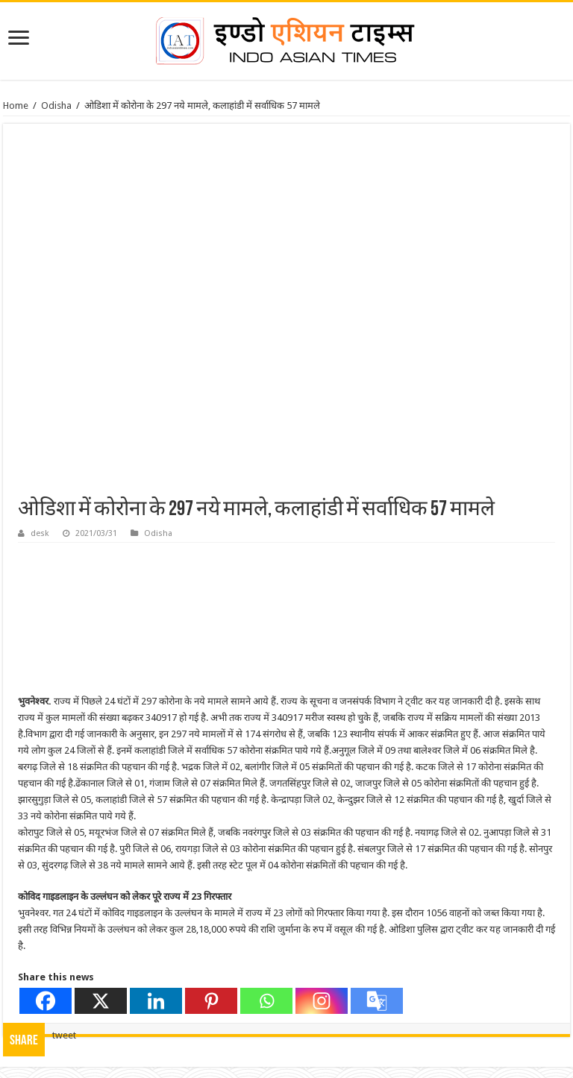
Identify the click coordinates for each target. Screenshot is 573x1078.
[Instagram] (321, 1001)
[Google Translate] (377, 1001)
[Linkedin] (156, 1001)
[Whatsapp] (266, 1001)
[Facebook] (45, 1001)
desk (40, 533)
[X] (101, 1001)
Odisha (56, 105)
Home (15, 105)
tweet (64, 1035)
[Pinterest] (211, 1001)
